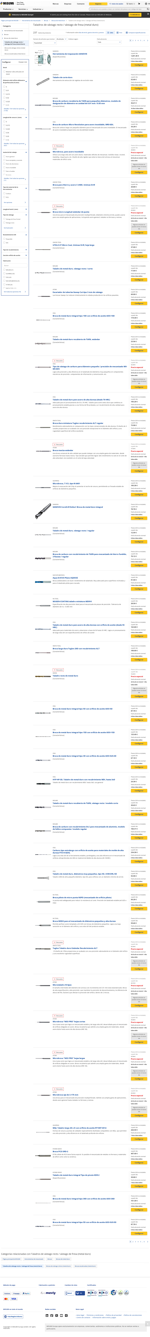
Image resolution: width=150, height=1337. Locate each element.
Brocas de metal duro (58, 20)
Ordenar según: (73, 39)
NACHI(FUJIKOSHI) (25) (13, 281)
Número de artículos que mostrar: (44, 39)
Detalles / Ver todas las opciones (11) (14, 179)
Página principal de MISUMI (10, 20)
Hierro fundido (10, 171)
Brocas (46, 20)
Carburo (8, 193)
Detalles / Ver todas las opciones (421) (14, 144)
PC (79, 1293)
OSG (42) (8, 277)
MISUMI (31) (9, 270)
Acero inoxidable (11, 168)
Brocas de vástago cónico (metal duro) (15, 49)
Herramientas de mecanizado (31, 20)
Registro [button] (98, 4)
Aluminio (8, 175)
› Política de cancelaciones (132, 1315)
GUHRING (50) (10, 274)
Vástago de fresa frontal (13, 219)
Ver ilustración (8, 228)
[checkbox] (15, 86)
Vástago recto (10, 223)
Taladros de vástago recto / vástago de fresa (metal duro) (15, 43)
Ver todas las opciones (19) (12, 292)
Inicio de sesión (116, 4)
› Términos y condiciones (95, 1315)
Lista (111, 33)
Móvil (69, 1293)
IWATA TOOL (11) (11, 288)
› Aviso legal (80, 1315)
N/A (7, 243)
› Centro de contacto (83, 1317)
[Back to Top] (147, 1323)
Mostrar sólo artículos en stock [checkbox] (15, 73)
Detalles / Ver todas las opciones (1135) (14, 110)
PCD (7, 197)
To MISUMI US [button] (135, 15)
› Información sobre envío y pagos (104, 1317)
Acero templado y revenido (14, 160)
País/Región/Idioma (15, 1317)
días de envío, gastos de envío (88, 32)
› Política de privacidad (113, 1315)
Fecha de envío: (102, 39)
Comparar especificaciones (137, 33)
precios (101, 32)
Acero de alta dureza (12, 164)
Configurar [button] (139, 65)
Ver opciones (8, 202)
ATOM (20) (9, 285)
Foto (120, 33)
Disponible (9, 239)
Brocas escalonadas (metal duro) (15, 54)
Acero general (10, 157)
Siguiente (147, 40)
